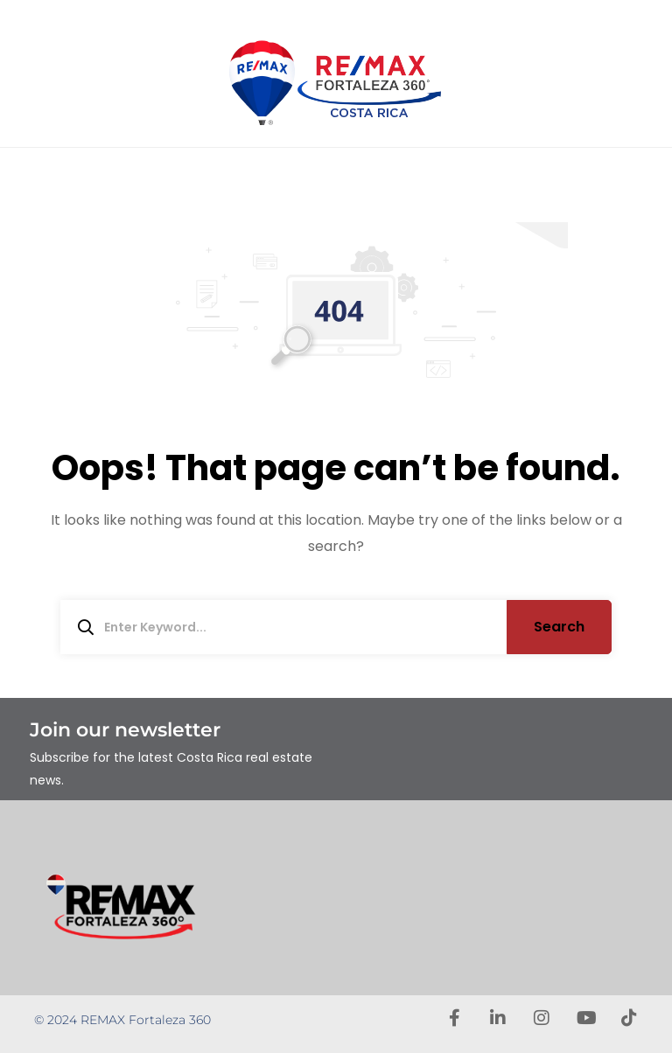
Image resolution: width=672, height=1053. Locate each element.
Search (559, 627)
